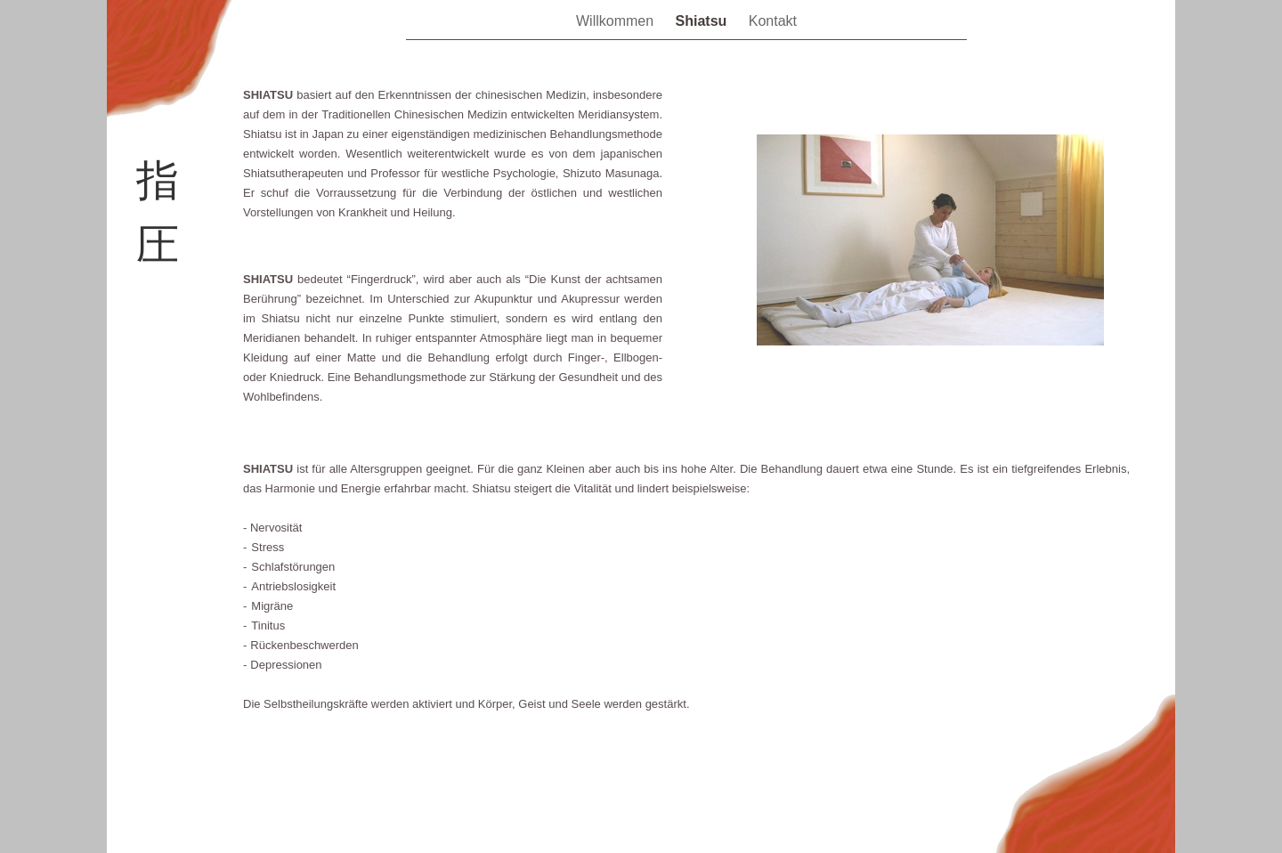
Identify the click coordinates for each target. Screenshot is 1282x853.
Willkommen (617, 20)
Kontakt (773, 20)
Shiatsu (703, 20)
